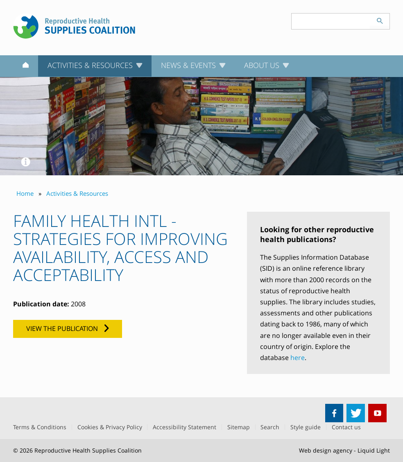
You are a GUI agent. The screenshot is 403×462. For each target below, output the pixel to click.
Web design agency (325, 450)
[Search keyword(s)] (331, 21)
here (297, 357)
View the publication (62, 328)
